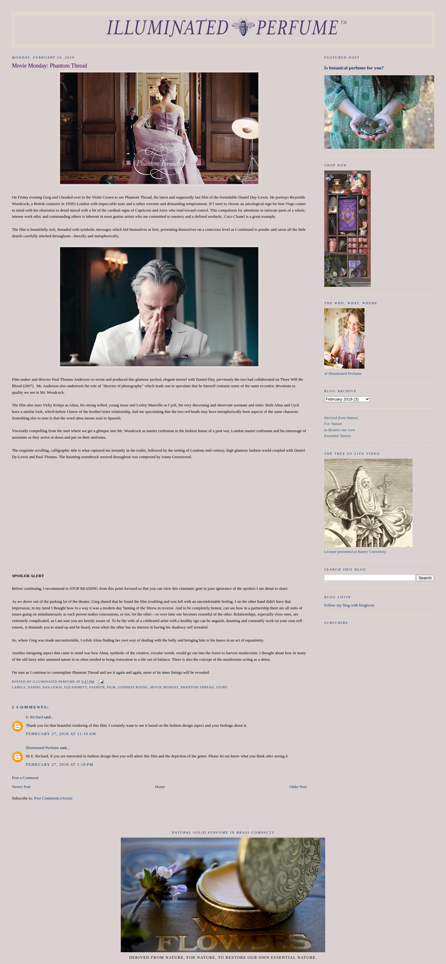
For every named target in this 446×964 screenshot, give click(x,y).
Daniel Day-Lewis (45, 687)
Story (222, 687)
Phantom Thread (197, 687)
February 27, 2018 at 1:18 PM (59, 764)
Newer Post (21, 786)
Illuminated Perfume (42, 747)
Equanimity (75, 687)
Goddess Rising (133, 687)
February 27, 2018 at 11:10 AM (61, 733)
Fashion (97, 687)
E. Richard (34, 717)
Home (160, 786)
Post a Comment (25, 777)
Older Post (298, 786)
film (111, 687)
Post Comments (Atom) (53, 798)
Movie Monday (164, 687)
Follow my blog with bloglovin (349, 605)
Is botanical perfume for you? (354, 67)
